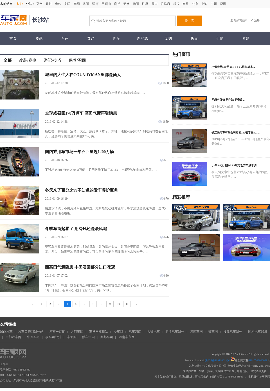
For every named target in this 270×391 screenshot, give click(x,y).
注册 (257, 20)
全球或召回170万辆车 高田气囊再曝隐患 (81, 113)
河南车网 (196, 331)
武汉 (176, 4)
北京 (195, 4)
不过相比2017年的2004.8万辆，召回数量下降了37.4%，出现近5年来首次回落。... (101, 170)
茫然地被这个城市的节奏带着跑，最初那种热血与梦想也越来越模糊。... (95, 93)
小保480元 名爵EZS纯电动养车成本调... (235, 165)
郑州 (39, 4)
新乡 (126, 4)
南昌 (186, 4)
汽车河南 (135, 331)
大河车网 (77, 331)
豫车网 (213, 331)
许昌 (145, 4)
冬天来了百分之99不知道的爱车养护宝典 (81, 190)
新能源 (142, 38)
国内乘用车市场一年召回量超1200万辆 (79, 151)
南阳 (77, 4)
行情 (220, 38)
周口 (155, 4)
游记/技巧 (52, 60)
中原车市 (33, 337)
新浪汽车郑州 (174, 331)
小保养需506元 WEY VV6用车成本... (233, 66)
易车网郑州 (53, 337)
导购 (90, 38)
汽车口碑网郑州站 (30, 331)
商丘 (117, 4)
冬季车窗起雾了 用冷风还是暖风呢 (76, 228)
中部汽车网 (13, 337)
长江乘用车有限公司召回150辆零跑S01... (236, 132)
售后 (194, 38)
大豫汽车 (153, 331)
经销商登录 (241, 20)
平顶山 (106, 4)
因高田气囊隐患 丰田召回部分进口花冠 (80, 267)
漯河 (95, 4)
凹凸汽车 (6, 331)
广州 (214, 4)
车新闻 (71, 337)
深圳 (223, 4)
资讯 (39, 38)
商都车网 (106, 337)
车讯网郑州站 (98, 331)
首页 (13, 38)
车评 (64, 38)
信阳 (136, 4)
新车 (116, 38)
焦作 (58, 4)
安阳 (67, 4)
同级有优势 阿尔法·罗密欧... (228, 99)
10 (118, 303)
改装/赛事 (27, 60)
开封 (49, 4)
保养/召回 (77, 60)
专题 (246, 38)
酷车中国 (88, 337)
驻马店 (166, 4)
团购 (168, 38)
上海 (204, 4)
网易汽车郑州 (257, 331)
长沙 (20, 4)
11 (127, 303)
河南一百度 (57, 331)
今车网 (118, 331)
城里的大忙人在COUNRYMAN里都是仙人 (83, 74)
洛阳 (86, 4)
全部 (8, 60)
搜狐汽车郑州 (232, 331)
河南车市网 (127, 337)
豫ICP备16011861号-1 (217, 360)
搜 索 (189, 21)
